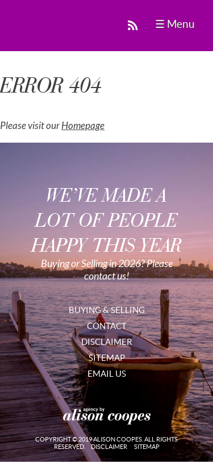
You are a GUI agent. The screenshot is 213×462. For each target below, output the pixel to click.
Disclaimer (106, 342)
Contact (107, 326)
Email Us (106, 373)
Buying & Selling (107, 310)
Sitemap (107, 358)
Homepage (83, 126)
